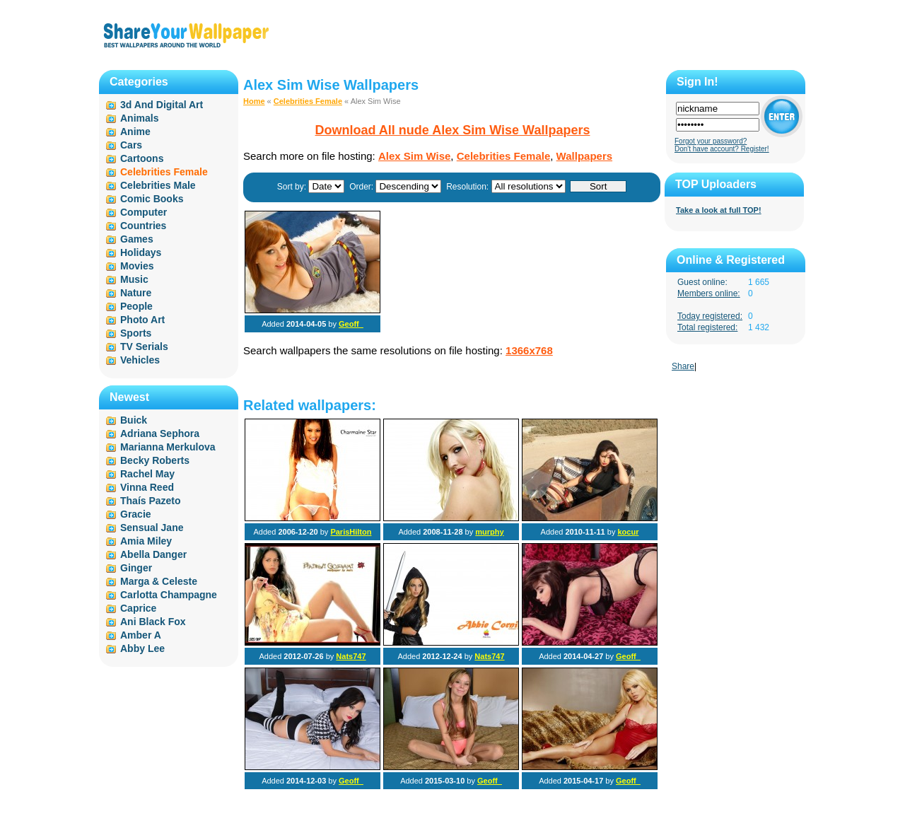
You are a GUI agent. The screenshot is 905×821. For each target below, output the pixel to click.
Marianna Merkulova (168, 447)
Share (683, 366)
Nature (135, 292)
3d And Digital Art (161, 104)
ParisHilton (350, 532)
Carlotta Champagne (168, 594)
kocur (627, 532)
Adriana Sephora (159, 433)
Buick (133, 420)
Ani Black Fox (153, 621)
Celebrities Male (158, 185)
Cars (131, 145)
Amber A (140, 635)
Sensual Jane (152, 527)
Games (136, 239)
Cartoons (141, 158)
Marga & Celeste (158, 581)
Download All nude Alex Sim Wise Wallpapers (452, 130)
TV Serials (144, 346)
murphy (489, 532)
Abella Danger (153, 554)
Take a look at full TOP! (718, 210)
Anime (135, 131)
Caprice (138, 608)
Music (134, 279)
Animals (139, 118)
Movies (136, 266)
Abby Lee (142, 648)
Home (254, 101)
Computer (143, 212)
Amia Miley (146, 541)
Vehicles (140, 360)
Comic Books (151, 198)
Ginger (136, 567)
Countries (143, 225)
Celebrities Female (308, 101)
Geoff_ (351, 324)
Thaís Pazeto (150, 500)
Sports (135, 333)
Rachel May (147, 473)
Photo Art (142, 319)
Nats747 (351, 656)
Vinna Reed (147, 487)
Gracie (135, 514)
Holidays (140, 252)
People (136, 306)
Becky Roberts (154, 460)
